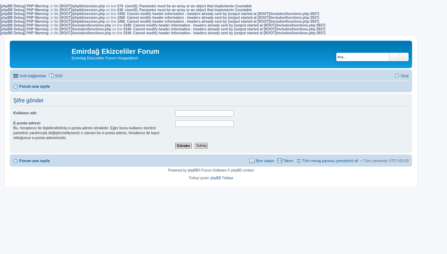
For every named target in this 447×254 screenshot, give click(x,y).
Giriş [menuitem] (405, 76)
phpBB (193, 170)
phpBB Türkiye (221, 178)
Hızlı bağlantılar (33, 76)
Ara (394, 57)
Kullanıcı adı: (25, 113)
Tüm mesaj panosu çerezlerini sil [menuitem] (330, 161)
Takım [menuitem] (288, 161)
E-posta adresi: (27, 123)
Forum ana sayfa (34, 161)
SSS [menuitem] (59, 76)
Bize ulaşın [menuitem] (265, 161)
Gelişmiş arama (404, 57)
